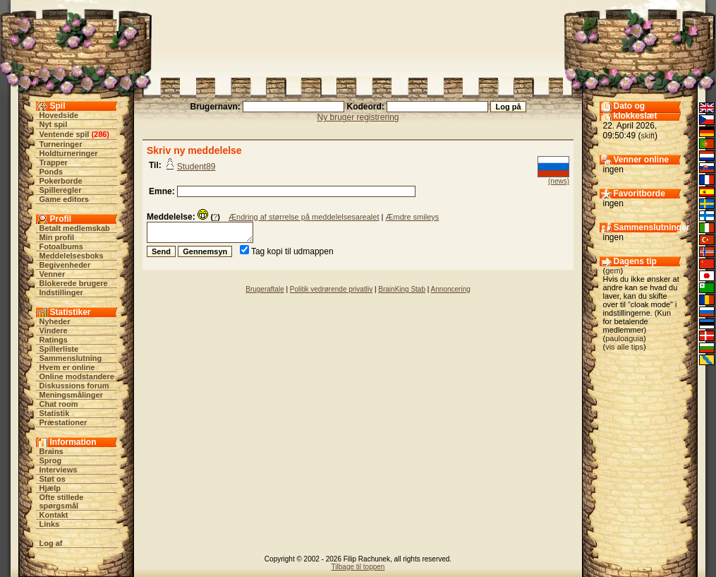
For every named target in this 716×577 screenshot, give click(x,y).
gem (612, 270)
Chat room (59, 404)
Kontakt (54, 515)
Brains (51, 451)
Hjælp (50, 488)
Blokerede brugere (74, 283)
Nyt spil (54, 124)
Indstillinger (61, 292)
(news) (558, 181)
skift (648, 135)
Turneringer (61, 144)
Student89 (196, 167)
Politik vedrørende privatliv (331, 289)
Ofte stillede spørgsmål (62, 501)
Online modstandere (77, 376)
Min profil (57, 237)
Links (50, 524)
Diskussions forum (74, 385)
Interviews (59, 469)
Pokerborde (61, 181)
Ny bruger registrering (358, 117)
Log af (51, 543)
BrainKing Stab (401, 289)
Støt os (53, 479)
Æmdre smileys (412, 217)
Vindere (54, 330)
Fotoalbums (61, 246)
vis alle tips (624, 347)
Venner (53, 274)
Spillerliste (59, 349)
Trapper (54, 162)
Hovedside (59, 115)
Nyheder (55, 321)
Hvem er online (67, 367)
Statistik (55, 413)
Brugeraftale (264, 289)
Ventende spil (65, 134)
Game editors (64, 199)
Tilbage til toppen (358, 567)
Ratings (54, 339)
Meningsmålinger (71, 395)
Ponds (51, 171)
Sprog (51, 460)
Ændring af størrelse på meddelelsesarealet (304, 217)
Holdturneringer (69, 153)
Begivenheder (65, 265)
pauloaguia (624, 338)
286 (100, 134)
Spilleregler (61, 190)
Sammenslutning (71, 358)
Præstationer (63, 422)
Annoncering (451, 289)
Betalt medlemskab (75, 228)
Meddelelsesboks (72, 255)
